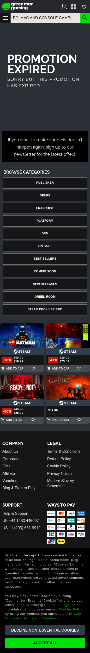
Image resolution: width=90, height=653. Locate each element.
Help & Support (15, 513)
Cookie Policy (59, 466)
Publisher (45, 182)
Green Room (45, 296)
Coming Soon (45, 271)
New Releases (45, 284)
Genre (45, 195)
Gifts (6, 466)
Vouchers (10, 481)
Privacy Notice (59, 473)
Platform (45, 220)
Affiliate (8, 473)
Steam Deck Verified (45, 309)
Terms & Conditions (64, 451)
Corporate (10, 459)
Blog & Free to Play (19, 488)
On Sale (45, 246)
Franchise (45, 208)
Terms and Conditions (41, 618)
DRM (45, 233)
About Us (10, 451)
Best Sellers (45, 258)
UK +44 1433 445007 (20, 521)
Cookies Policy (71, 609)
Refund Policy (59, 459)
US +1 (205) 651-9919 (21, 528)
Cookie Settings (57, 605)
